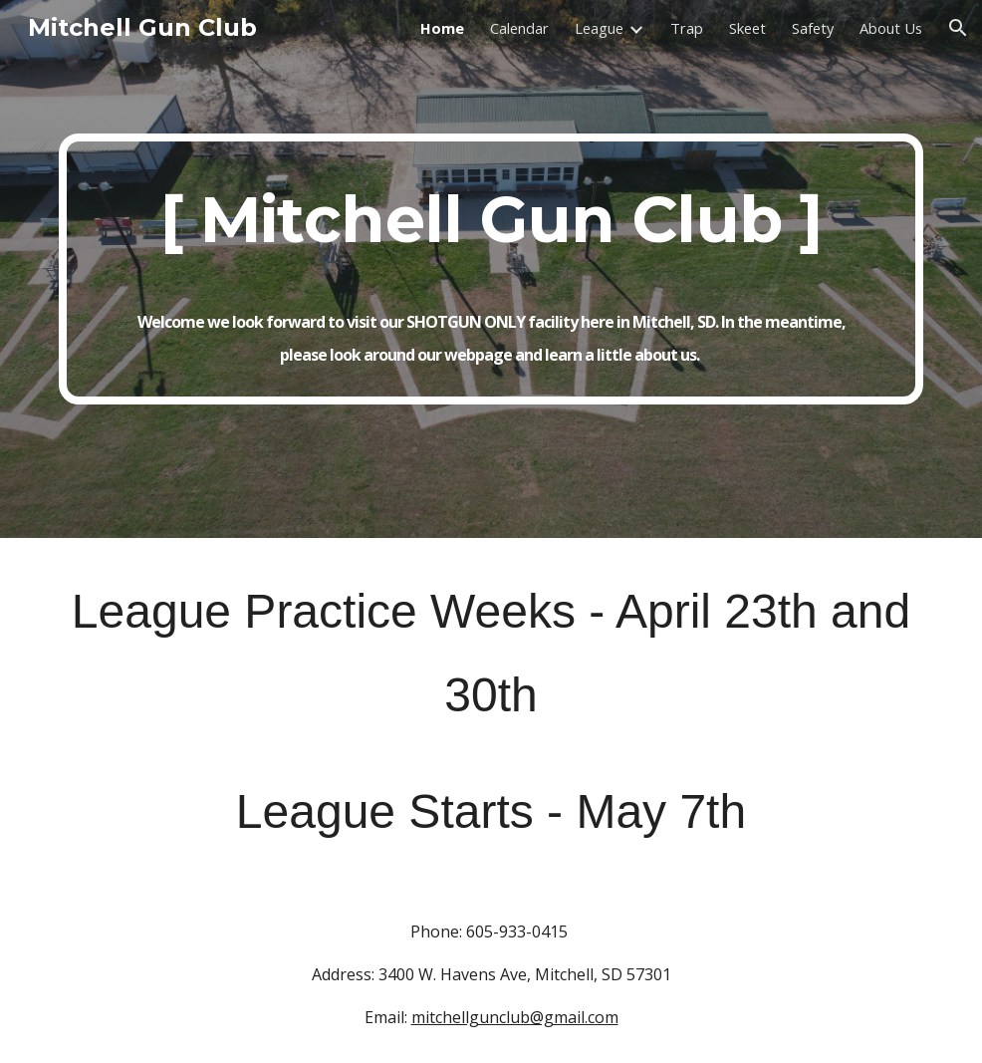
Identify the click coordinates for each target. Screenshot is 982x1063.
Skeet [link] (747, 28)
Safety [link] (813, 28)
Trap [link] (686, 28)
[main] (491, 268)
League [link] (599, 28)
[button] (958, 28)
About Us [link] (890, 28)
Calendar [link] (519, 28)
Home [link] (442, 28)
